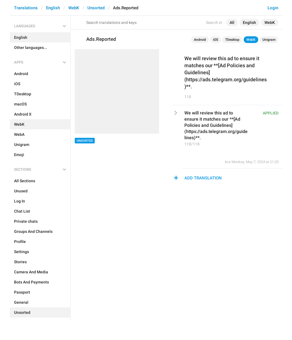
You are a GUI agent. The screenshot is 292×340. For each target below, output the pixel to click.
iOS (215, 40)
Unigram (268, 40)
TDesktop (232, 40)
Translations (26, 7)
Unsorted (96, 7)
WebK (73, 7)
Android (200, 40)
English (53, 7)
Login (273, 7)
